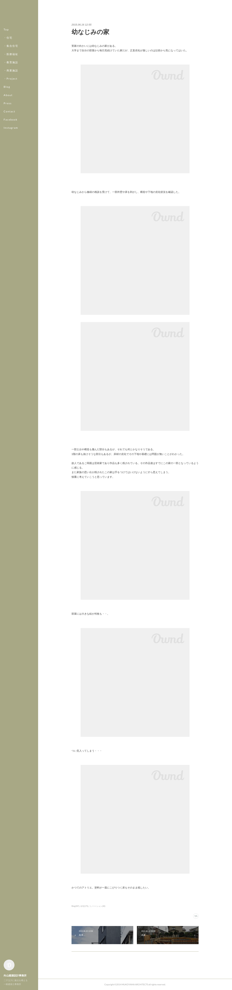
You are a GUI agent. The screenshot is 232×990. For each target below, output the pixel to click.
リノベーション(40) (97, 906)
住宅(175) (84, 906)
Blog (7, 86)
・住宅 (8, 37)
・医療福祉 (11, 54)
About (8, 95)
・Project (10, 78)
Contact (9, 111)
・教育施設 (11, 62)
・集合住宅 (11, 45)
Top (6, 29)
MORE (8, 119)
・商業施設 (11, 70)
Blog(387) (75, 906)
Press (8, 103)
